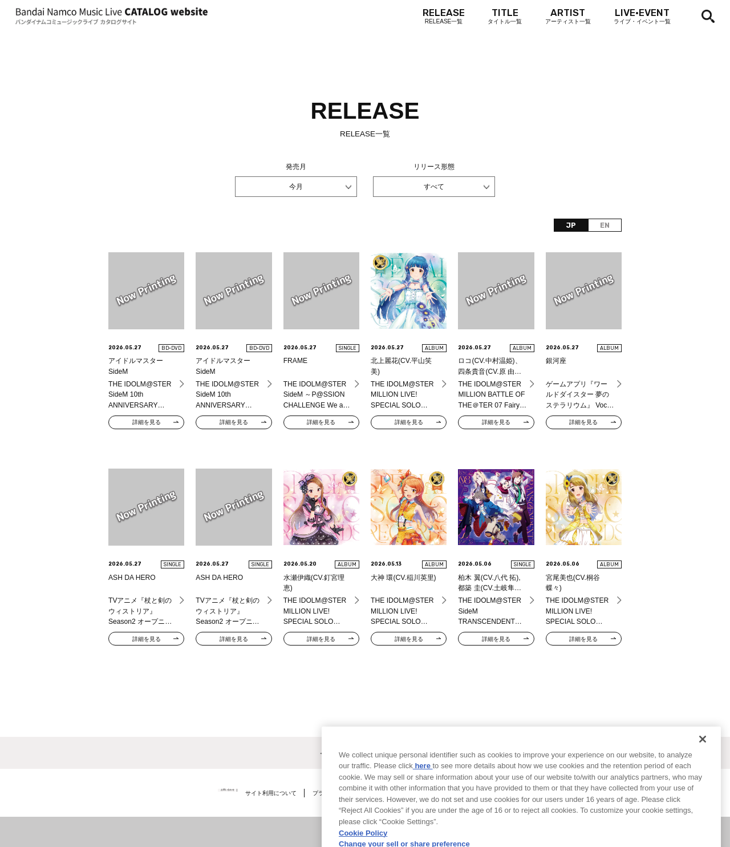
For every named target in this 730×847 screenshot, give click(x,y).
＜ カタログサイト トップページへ (365, 753)
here (423, 813)
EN (605, 225)
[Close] (702, 787)
